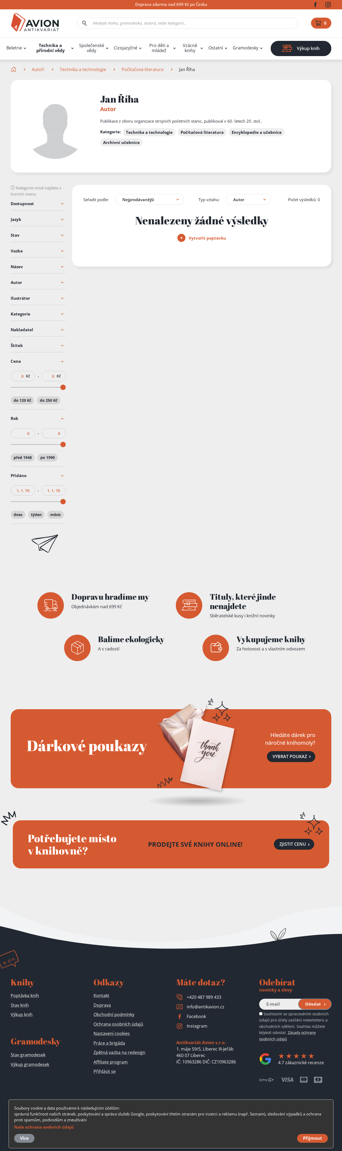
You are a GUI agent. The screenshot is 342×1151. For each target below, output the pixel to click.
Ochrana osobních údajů (118, 1024)
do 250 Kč (48, 400)
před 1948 (23, 457)
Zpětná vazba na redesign (119, 1052)
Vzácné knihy (190, 48)
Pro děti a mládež (159, 48)
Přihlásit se (105, 1071)
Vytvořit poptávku (201, 238)
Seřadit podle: (96, 199)
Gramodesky (245, 47)
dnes (18, 514)
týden (36, 514)
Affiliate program (111, 1062)
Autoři (38, 69)
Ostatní (215, 47)
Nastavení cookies (112, 1033)
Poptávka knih (25, 995)
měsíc (55, 514)
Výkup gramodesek (30, 1064)
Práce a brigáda (109, 1043)
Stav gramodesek (28, 1055)
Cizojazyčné (125, 47)
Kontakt (101, 995)
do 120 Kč (22, 400)
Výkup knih (22, 1014)
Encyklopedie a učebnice (257, 132)
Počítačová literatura (143, 69)
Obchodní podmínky (114, 1014)
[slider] (63, 387)
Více (24, 1138)
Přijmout (312, 1138)
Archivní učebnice (121, 142)
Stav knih (20, 1005)
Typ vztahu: (209, 199)
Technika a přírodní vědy (50, 48)
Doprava (102, 1005)
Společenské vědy (91, 48)
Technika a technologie (83, 69)
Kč (28, 376)
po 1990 (47, 457)
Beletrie (14, 47)
